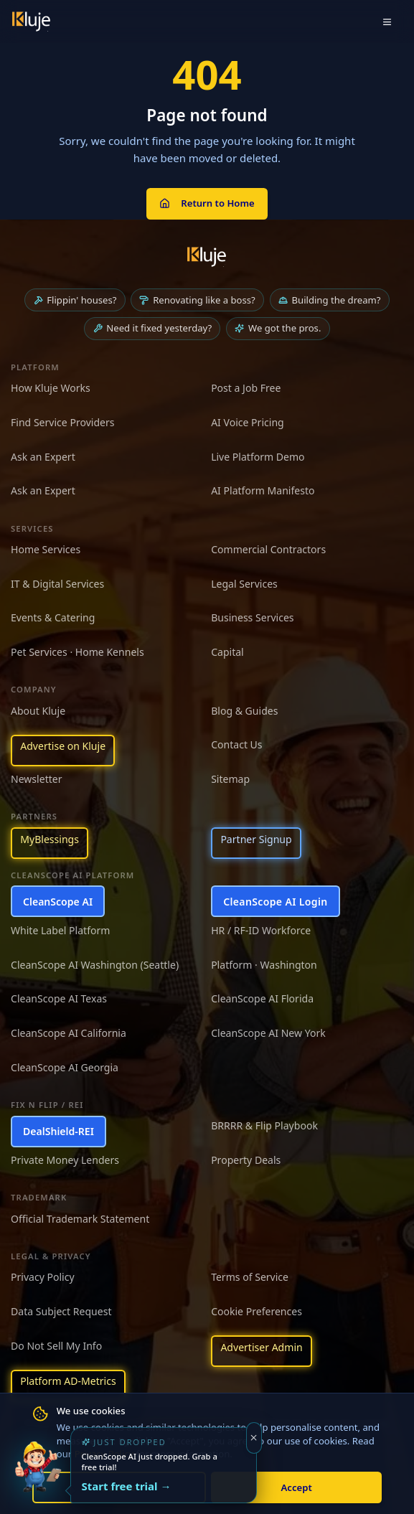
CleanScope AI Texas (59, 998)
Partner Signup (255, 839)
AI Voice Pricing (247, 422)
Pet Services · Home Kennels (77, 652)
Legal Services (244, 584)
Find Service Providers (63, 422)
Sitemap (230, 779)
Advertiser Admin (261, 1347)
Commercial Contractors (268, 549)
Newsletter (36, 779)
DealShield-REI (58, 1131)
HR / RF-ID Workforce (261, 930)
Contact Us (236, 744)
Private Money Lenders (65, 1160)
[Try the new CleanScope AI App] (38, 1476)
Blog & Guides (244, 711)
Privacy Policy (43, 1277)
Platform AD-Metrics (68, 1381)
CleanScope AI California (68, 1033)
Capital (227, 652)
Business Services (252, 617)
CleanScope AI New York (268, 1033)
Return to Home (206, 203)
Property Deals (246, 1160)
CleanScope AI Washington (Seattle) (95, 965)
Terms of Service (249, 1277)
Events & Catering (53, 617)
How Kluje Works (50, 388)
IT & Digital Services (57, 584)
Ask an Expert (43, 457)
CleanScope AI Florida (262, 998)
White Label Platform (60, 930)
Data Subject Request (61, 1311)
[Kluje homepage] (206, 257)
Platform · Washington (264, 965)
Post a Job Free (246, 388)
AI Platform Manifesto (262, 490)
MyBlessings (49, 839)
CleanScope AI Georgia (64, 1067)
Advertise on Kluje (62, 746)
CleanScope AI (58, 901)
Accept (296, 1487)
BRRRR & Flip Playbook (264, 1125)
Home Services (45, 549)
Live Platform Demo (258, 457)
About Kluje (38, 711)
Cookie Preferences (256, 1311)
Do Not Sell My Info (56, 1346)
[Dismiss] (254, 1438)
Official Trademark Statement (80, 1219)
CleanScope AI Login (275, 901)
